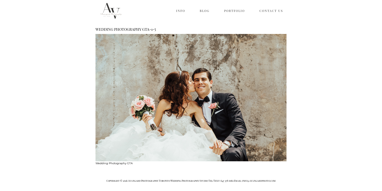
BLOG (205, 11)
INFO (180, 11)
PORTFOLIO (234, 11)
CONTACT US (271, 11)
